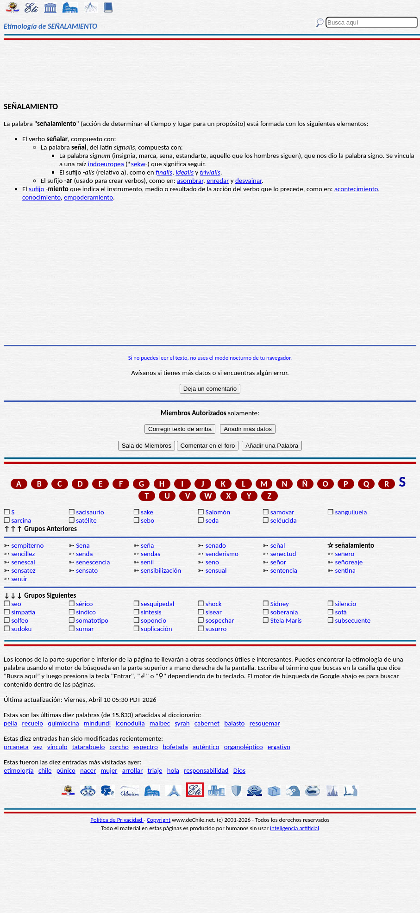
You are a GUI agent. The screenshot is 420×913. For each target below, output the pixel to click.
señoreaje (349, 562)
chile (45, 770)
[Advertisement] (210, 70)
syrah (182, 723)
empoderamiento (88, 197)
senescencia (93, 562)
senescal (23, 562)
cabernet (206, 723)
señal (277, 545)
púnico (65, 770)
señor (278, 562)
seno (212, 562)
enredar (218, 180)
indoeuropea (106, 164)
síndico (86, 612)
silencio (345, 604)
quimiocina (63, 723)
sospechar (220, 620)
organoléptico (243, 747)
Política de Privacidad (117, 819)
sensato (87, 570)
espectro (145, 747)
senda (84, 554)
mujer (108, 770)
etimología (19, 770)
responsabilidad (206, 770)
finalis (164, 172)
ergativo (279, 747)
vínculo (57, 747)
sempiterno (27, 545)
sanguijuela (351, 512)
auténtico (206, 747)
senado (216, 545)
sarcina (21, 520)
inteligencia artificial (294, 828)
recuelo (33, 723)
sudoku (21, 629)
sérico (84, 604)
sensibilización (161, 570)
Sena (82, 545)
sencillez (23, 554)
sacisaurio (90, 512)
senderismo (222, 554)
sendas (150, 554)
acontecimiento (356, 189)
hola (173, 770)
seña (147, 545)
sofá (340, 612)
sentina (345, 570)
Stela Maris (286, 620)
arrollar (132, 770)
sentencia (283, 570)
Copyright (158, 819)
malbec (160, 723)
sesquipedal (157, 604)
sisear (214, 612)
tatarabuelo (88, 747)
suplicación (156, 629)
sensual (216, 570)
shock (214, 604)
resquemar (265, 723)
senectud (283, 554)
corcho (119, 747)
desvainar (248, 180)
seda (212, 520)
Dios (239, 770)
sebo (147, 520)
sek (135, 164)
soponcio (153, 620)
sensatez (23, 570)
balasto (234, 723)
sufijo (36, 189)
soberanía (284, 612)
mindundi (97, 723)
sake (147, 512)
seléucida (283, 520)
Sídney (279, 604)
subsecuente (352, 620)
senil (147, 562)
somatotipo (92, 620)
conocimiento (41, 197)
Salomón (218, 512)
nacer (88, 770)
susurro (216, 629)
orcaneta (16, 747)
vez (38, 747)
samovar (282, 512)
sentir (19, 579)
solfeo (19, 620)
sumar (85, 629)
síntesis (151, 612)
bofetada (175, 747)
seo (16, 604)
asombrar (190, 180)
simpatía (23, 612)
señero (344, 554)
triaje (155, 770)
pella (10, 723)
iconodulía (129, 723)
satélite (86, 520)
